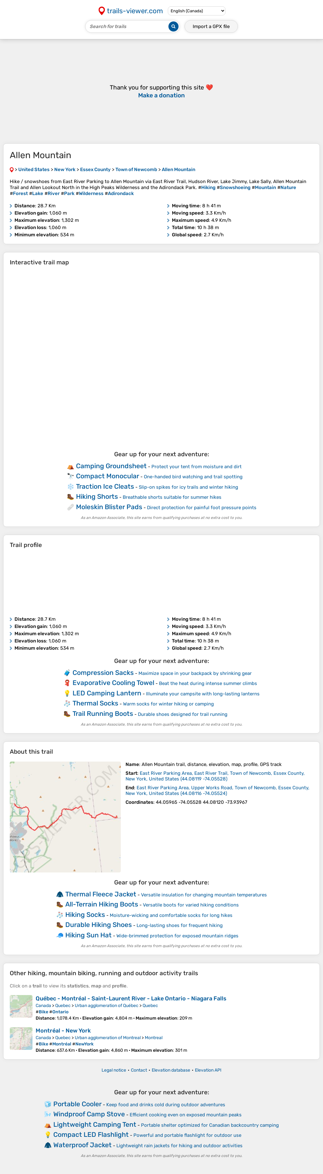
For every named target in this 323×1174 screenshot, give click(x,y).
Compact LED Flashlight (91, 1134)
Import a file (211, 26)
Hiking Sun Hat (88, 935)
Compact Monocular (107, 476)
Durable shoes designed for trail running (182, 714)
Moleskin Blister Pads (109, 507)
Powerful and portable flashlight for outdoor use (187, 1135)
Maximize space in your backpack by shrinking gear (195, 673)
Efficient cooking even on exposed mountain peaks (186, 1115)
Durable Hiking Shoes (98, 925)
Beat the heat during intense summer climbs (208, 683)
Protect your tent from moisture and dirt (196, 466)
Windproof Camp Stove (89, 1114)
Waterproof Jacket (82, 1145)
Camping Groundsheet (111, 466)
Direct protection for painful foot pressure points (201, 507)
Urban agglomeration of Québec (106, 1005)
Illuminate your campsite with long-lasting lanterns (203, 694)
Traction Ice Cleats (105, 486)
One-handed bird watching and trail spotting (193, 477)
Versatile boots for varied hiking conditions (191, 905)
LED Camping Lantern (107, 693)
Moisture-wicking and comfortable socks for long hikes (171, 915)
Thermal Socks (95, 703)
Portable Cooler (77, 1104)
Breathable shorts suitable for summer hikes (172, 497)
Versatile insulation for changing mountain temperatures (204, 895)
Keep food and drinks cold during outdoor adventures (165, 1105)
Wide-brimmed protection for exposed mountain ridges (177, 936)
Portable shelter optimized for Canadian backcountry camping (210, 1125)
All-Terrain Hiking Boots (101, 904)
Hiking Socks (85, 914)
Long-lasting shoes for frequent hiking (180, 925)
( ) (215, 776)
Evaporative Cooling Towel (113, 683)
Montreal (153, 1037)
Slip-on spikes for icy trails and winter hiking (188, 487)
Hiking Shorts (97, 496)
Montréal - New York (63, 1030)
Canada (43, 1005)
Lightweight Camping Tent (94, 1124)
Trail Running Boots (103, 713)
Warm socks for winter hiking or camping (168, 704)
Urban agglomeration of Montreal (108, 1037)
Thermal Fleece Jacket (100, 894)
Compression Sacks (103, 672)
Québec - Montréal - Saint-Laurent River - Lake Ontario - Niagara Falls (131, 998)
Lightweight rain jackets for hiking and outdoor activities (179, 1145)
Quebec (63, 1005)
